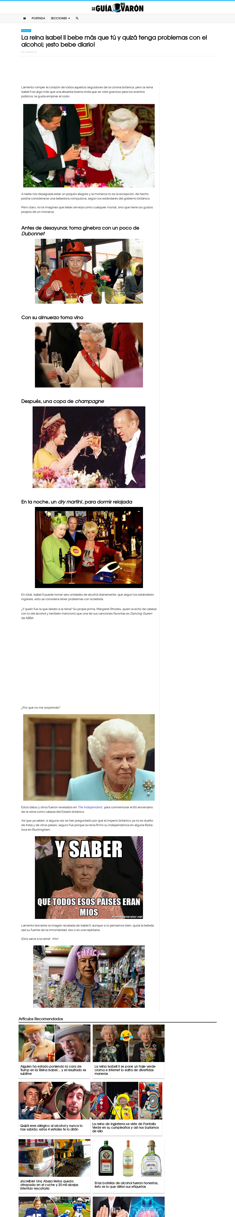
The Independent (90, 807)
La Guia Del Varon (117, 7)
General (26, 31)
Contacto (90, 1200)
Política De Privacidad (113, 1200)
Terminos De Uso (141, 1200)
